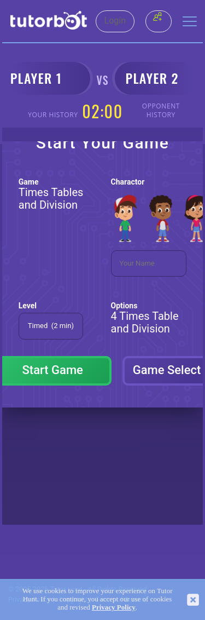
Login (115, 21)
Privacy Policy (114, 607)
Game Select (167, 370)
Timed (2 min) (51, 326)
